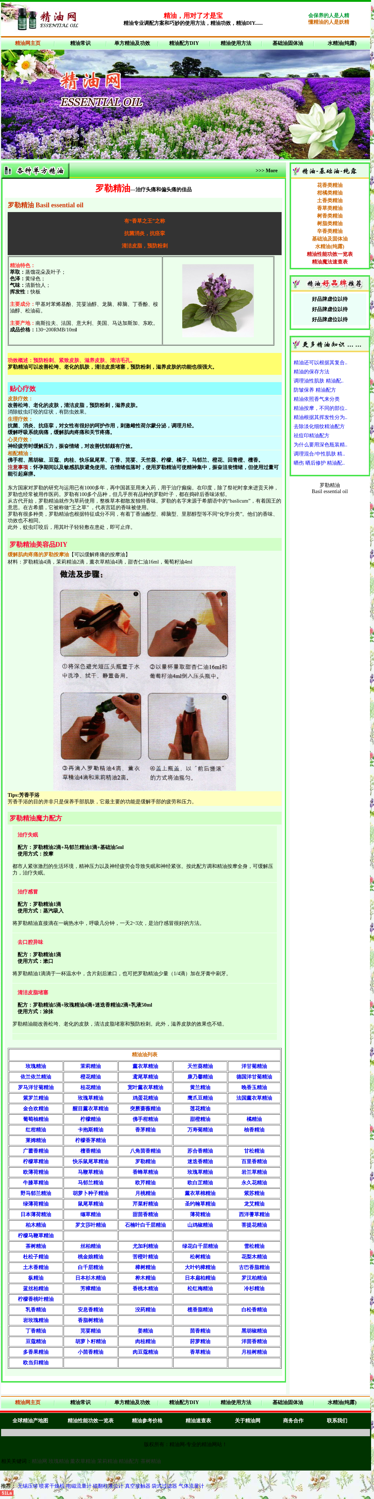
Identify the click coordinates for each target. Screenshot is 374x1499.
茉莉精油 (90, 1066)
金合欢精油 (36, 1108)
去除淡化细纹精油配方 (319, 426)
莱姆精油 (36, 1140)
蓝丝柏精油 (36, 1288)
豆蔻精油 (36, 1341)
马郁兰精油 (90, 1182)
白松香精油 (254, 1309)
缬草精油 (90, 1214)
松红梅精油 (200, 1288)
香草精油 (200, 1352)
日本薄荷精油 (35, 1214)
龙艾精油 (254, 1204)
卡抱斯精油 (90, 1130)
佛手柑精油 (145, 1119)
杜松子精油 (36, 1257)
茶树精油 (36, 1246)
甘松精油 (254, 1151)
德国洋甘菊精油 (254, 1077)
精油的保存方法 (311, 371)
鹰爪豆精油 (200, 1098)
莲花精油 (200, 1108)
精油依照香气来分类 (317, 399)
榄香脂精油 (200, 1309)
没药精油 (145, 1309)
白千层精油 (90, 1267)
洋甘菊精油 (254, 1066)
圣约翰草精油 (200, 1204)
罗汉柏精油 (254, 1278)
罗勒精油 (145, 1161)
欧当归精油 (36, 1362)
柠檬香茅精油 (90, 1140)
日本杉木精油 (90, 1278)
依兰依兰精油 (35, 1077)
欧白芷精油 (200, 1182)
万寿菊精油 (200, 1130)
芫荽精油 (90, 1331)
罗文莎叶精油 (90, 1225)
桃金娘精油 (90, 1257)
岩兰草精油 (254, 1172)
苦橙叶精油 (145, 1257)
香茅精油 (145, 1130)
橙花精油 (90, 1077)
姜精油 (145, 1331)
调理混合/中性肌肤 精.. (319, 454)
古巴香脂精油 (254, 1267)
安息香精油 (90, 1309)
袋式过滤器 (164, 1486)
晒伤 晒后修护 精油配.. (319, 463)
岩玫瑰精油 (36, 1320)
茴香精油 (200, 1331)
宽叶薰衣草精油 (145, 1087)
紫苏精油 (254, 1193)
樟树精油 (145, 1267)
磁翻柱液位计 (108, 1486)
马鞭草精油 (90, 1172)
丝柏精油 (90, 1246)
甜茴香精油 (145, 1214)
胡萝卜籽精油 (90, 1341)
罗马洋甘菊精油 (36, 1087)
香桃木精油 (145, 1288)
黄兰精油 (200, 1087)
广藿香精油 (36, 1151)
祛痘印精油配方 (311, 435)
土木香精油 (36, 1267)
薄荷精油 (200, 1214)
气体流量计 (191, 1486)
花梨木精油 (254, 1257)
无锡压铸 (28, 1486)
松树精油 (200, 1257)
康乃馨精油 (200, 1077)
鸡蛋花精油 (145, 1098)
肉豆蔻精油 (145, 1352)
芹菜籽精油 (145, 1204)
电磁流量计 (79, 1486)
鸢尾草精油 (145, 1077)
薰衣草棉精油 (200, 1193)
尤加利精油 (145, 1246)
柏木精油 (36, 1225)
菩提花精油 (254, 1225)
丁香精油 (36, 1331)
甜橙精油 (200, 1119)
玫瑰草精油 (90, 1098)
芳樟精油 (90, 1288)
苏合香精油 (200, 1151)
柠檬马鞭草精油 (36, 1235)
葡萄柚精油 (36, 1119)
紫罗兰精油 (36, 1098)
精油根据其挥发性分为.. (320, 417)
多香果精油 (36, 1352)
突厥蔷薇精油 (145, 1108)
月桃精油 (145, 1193)
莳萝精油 (200, 1341)
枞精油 (35, 1278)
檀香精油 (90, 1151)
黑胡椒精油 (254, 1331)
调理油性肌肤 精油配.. (319, 381)
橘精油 (254, 1119)
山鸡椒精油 (200, 1225)
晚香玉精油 (254, 1087)
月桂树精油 (254, 1352)
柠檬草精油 (36, 1161)
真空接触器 (137, 1486)
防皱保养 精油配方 (315, 390)
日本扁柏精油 (200, 1278)
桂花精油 (90, 1087)
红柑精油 (36, 1130)
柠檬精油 (90, 1119)
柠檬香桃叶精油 (36, 1299)
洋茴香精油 (254, 1341)
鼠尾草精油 (90, 1204)
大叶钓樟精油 (200, 1267)
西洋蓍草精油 (254, 1214)
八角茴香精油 (145, 1151)
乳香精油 (36, 1309)
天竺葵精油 (200, 1066)
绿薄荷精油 (36, 1204)
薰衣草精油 (145, 1066)
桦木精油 (145, 1278)
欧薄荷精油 (36, 1172)
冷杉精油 (254, 1288)
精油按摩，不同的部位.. (320, 408)
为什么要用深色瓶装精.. (320, 444)
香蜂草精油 (145, 1172)
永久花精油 (254, 1182)
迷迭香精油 (200, 1161)
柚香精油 (254, 1130)
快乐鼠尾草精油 (90, 1161)
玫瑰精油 (36, 1066)
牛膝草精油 (36, 1182)
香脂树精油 (90, 1320)
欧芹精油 (145, 1182)
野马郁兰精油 (35, 1193)
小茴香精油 (90, 1352)
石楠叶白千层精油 (145, 1225)
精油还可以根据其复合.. (320, 362)
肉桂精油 (145, 1341)
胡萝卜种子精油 (90, 1193)
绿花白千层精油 (200, 1246)
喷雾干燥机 (52, 1486)
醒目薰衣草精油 (90, 1108)
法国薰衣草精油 (254, 1098)
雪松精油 (254, 1246)
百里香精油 (254, 1161)
